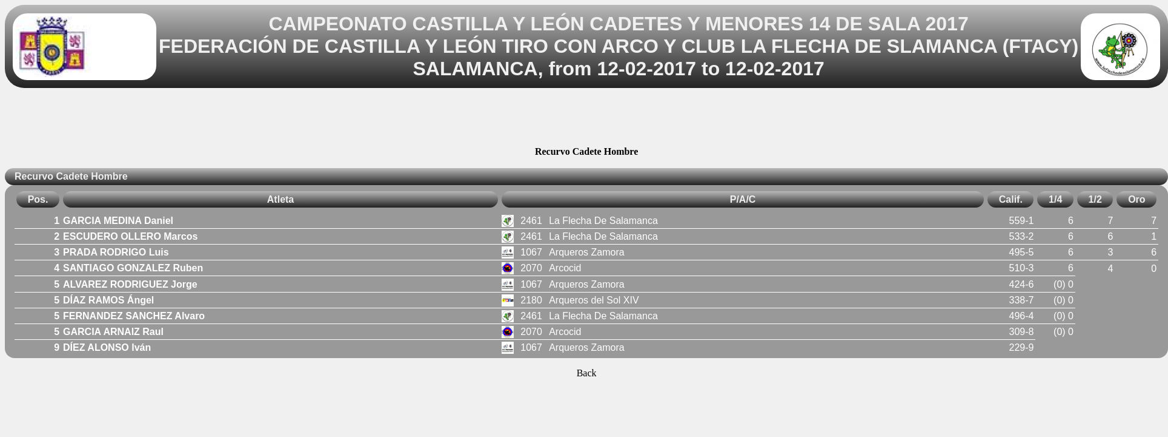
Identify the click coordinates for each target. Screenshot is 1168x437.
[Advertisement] (586, 119)
